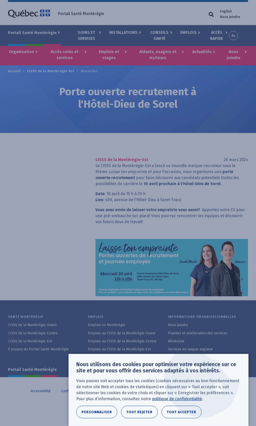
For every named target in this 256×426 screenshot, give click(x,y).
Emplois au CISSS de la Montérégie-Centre (122, 341)
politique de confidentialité (177, 398)
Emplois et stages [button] (109, 54)
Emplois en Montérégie (106, 325)
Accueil (14, 71)
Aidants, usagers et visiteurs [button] (157, 54)
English (226, 11)
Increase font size (233, 35)
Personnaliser (97, 412)
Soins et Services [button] (86, 35)
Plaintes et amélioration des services (197, 333)
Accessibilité (40, 391)
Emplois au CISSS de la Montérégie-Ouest (121, 333)
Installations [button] (123, 32)
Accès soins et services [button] (64, 54)
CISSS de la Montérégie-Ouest (32, 325)
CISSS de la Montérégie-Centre (33, 333)
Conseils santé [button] (159, 35)
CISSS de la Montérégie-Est (50, 71)
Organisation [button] (21, 51)
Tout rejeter (139, 412)
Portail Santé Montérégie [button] (32, 32)
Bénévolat (176, 341)
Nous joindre (230, 17)
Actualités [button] (202, 51)
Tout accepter (181, 412)
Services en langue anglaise (190, 349)
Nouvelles (89, 71)
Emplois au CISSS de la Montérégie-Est (119, 349)
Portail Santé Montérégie (32, 369)
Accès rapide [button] (216, 35)
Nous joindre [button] (233, 54)
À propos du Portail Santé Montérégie (38, 349)
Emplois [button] (188, 32)
